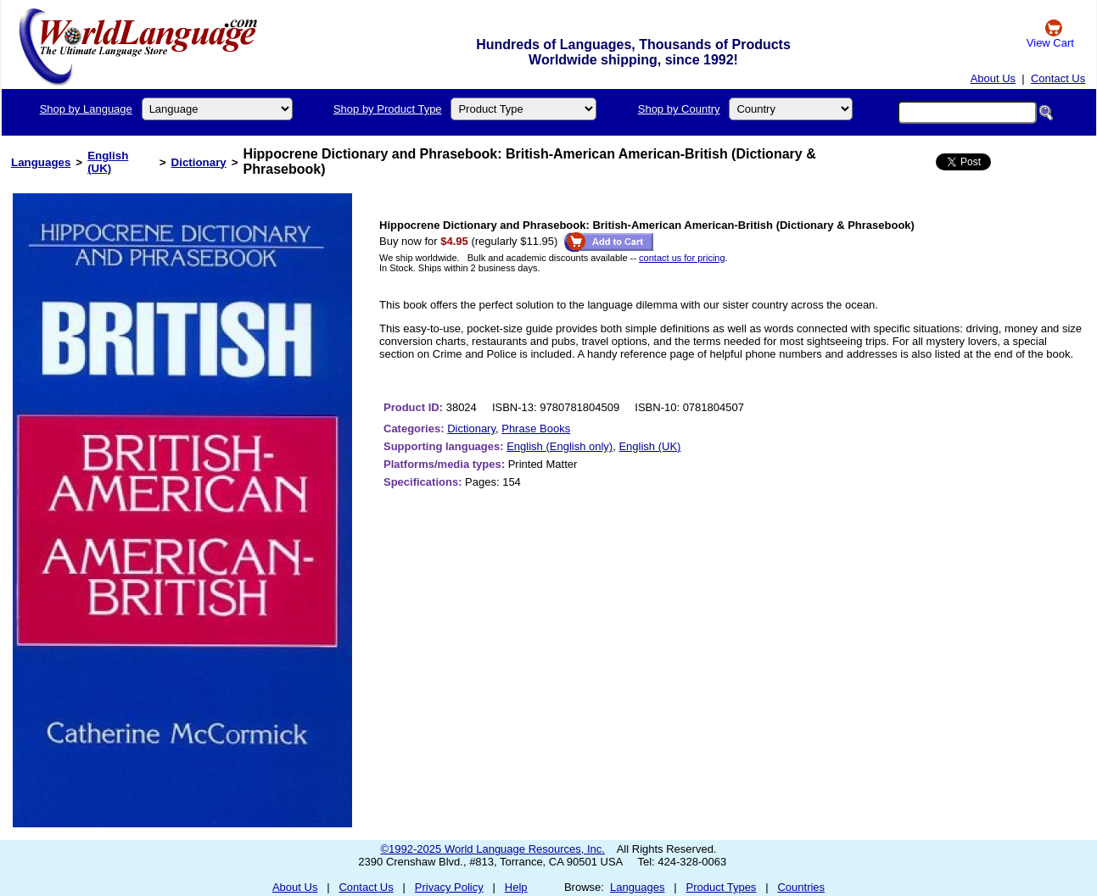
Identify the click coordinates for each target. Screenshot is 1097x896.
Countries (801, 887)
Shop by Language (86, 109)
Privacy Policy (449, 887)
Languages (40, 162)
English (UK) (107, 162)
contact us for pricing (682, 258)
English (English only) (560, 446)
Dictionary (199, 162)
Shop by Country (679, 109)
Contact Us (1058, 78)
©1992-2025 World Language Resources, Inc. (493, 849)
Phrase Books (535, 428)
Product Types (721, 887)
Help (516, 887)
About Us (993, 78)
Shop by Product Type (387, 109)
